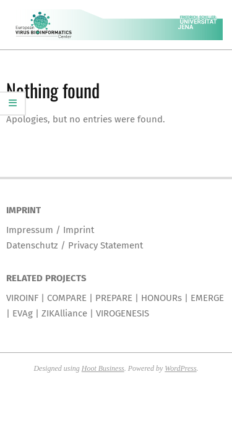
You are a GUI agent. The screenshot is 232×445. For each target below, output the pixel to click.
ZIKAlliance (64, 313)
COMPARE (67, 297)
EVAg (22, 313)
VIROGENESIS (122, 313)
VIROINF (22, 297)
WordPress (180, 368)
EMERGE (207, 297)
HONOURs (161, 297)
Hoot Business (103, 368)
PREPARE (113, 297)
